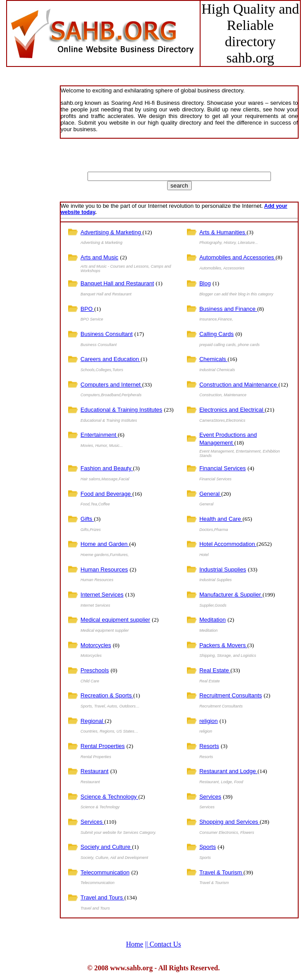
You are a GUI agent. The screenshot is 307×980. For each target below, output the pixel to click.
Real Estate (214, 670)
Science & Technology (109, 796)
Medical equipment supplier (115, 619)
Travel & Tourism (221, 872)
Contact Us (163, 944)
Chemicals (213, 359)
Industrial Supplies (222, 569)
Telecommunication (104, 872)
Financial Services (222, 468)
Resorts (209, 746)
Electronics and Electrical (232, 409)
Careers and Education (110, 359)
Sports (207, 847)
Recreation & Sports (106, 695)
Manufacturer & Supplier (231, 594)
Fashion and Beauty (106, 468)
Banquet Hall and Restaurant (117, 283)
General (210, 493)
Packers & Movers (223, 645)
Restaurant (94, 771)
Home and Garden (104, 544)
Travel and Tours (102, 897)
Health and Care (220, 519)
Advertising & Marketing (111, 232)
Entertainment (99, 434)
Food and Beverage (106, 493)
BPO (87, 309)
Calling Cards (216, 334)
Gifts (87, 519)
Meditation (212, 619)
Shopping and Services (229, 821)
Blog (205, 283)
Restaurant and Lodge (228, 771)
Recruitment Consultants (230, 695)
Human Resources (104, 569)
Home (134, 944)
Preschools (94, 670)
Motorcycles (95, 645)
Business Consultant (106, 334)
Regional (92, 721)
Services (210, 796)
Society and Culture (106, 847)
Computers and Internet (111, 384)
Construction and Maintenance (238, 384)
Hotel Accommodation (227, 544)
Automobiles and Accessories (237, 257)
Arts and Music (99, 257)
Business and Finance (228, 309)
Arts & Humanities (223, 232)
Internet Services (102, 594)
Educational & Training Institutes (121, 409)
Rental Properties (102, 746)
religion (208, 721)
